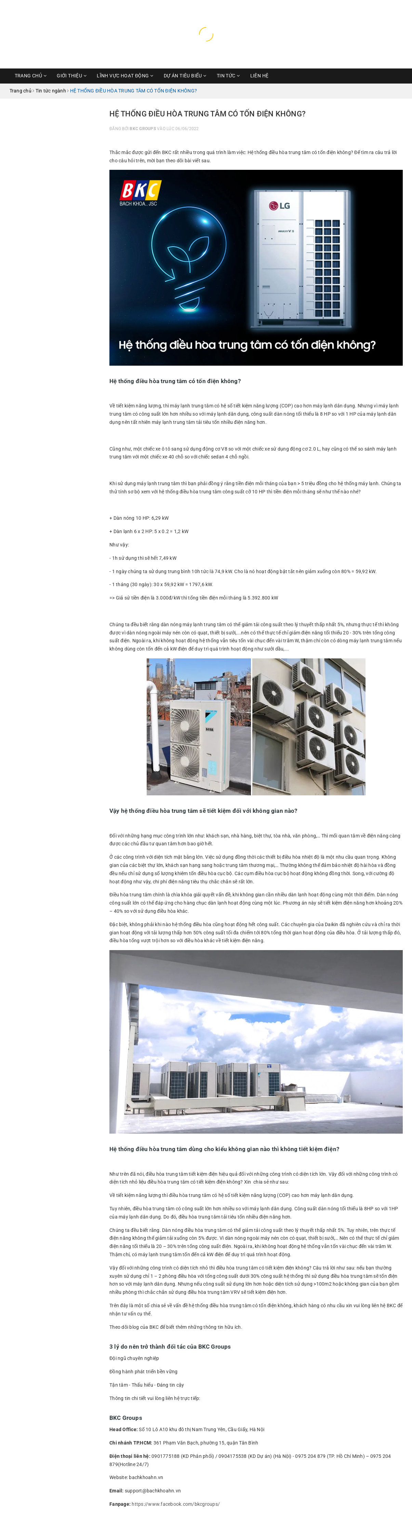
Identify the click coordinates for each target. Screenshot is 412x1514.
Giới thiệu (72, 75)
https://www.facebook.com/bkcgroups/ (176, 1504)
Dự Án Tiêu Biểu (185, 75)
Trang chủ (31, 75)
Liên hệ (259, 75)
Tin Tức (228, 75)
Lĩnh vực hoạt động (125, 75)
